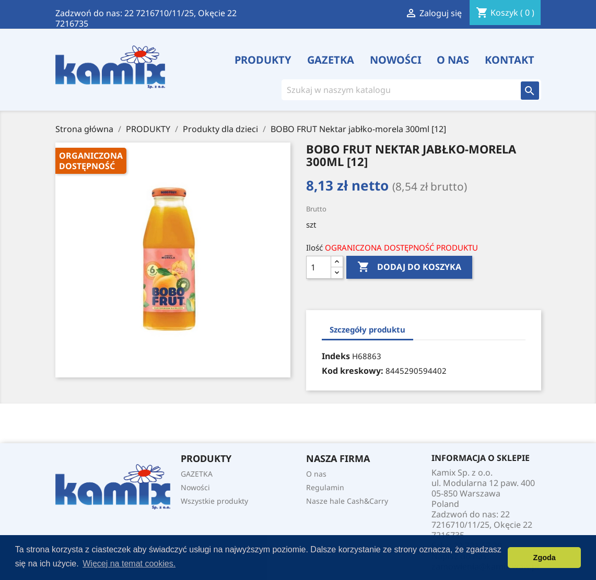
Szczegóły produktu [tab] (367, 329)
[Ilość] (318, 267)
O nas (453, 60)
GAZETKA (330, 60)
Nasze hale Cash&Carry (347, 501)
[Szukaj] (397, 89)
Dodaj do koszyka (409, 267)
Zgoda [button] (544, 557)
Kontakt (509, 60)
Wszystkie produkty (214, 501)
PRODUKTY (263, 60)
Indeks (336, 356)
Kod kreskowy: (352, 370)
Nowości (396, 60)
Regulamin (325, 487)
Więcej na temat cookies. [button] (129, 563)
